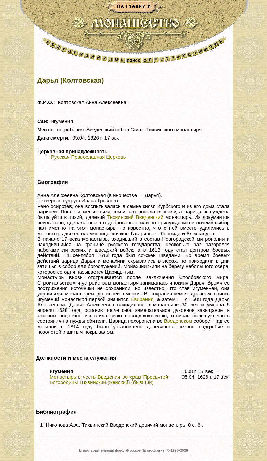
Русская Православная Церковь (88, 157)
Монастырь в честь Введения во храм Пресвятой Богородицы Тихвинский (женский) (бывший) (109, 379)
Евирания (142, 299)
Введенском (178, 321)
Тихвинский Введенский (135, 217)
